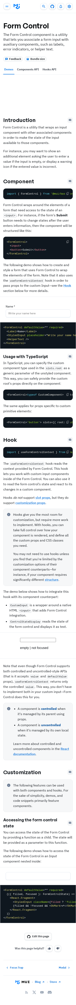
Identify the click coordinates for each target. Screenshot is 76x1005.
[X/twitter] (34, 992)
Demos (8, 69)
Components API (28, 69)
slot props (42, 498)
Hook (67, 285)
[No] (57, 948)
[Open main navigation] (6, 6)
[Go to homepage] (22, 982)
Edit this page (38, 936)
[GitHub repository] (52, 6)
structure (51, 580)
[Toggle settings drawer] (69, 6)
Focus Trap (14, 968)
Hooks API (49, 69)
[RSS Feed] (27, 992)
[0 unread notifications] (60, 6)
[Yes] (49, 948)
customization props (30, 503)
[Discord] (50, 992)
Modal (65, 968)
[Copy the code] (67, 193)
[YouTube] (42, 992)
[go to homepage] (17, 6)
